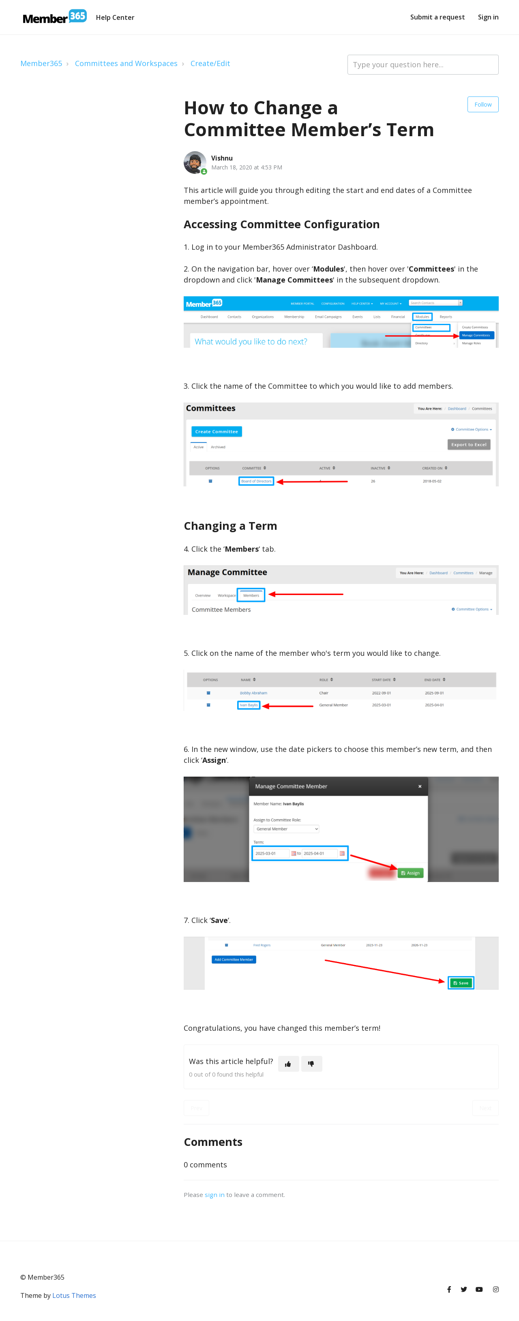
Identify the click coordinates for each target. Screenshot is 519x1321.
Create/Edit (210, 63)
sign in (215, 1194)
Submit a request (437, 17)
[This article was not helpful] (311, 1064)
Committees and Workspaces (126, 63)
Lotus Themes (74, 1295)
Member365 (41, 63)
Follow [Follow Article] (483, 104)
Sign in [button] (488, 17)
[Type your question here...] (423, 65)
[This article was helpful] (288, 1064)
